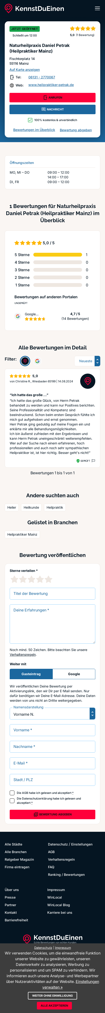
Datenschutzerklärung (37, 798)
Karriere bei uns (59, 912)
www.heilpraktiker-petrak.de (51, 85)
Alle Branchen (15, 852)
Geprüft (85, 460)
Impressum (56, 890)
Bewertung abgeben (76, 130)
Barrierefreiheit (16, 920)
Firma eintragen (17, 867)
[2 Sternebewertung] (23, 579)
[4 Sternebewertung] (40, 579)
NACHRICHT (52, 109)
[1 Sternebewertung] (14, 579)
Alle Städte (13, 844)
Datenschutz (58, 844)
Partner (10, 905)
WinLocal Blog (58, 905)
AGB (25, 793)
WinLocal (54, 897)
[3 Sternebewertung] (31, 579)
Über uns (12, 890)
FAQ (51, 867)
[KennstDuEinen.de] (34, 8)
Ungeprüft (20, 303)
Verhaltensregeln (23, 654)
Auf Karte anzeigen (24, 70)
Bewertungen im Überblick (34, 130)
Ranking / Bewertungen (66, 875)
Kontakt (11, 912)
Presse (10, 897)
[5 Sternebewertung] (48, 579)
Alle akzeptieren (54, 1005)
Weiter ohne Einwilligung (52, 995)
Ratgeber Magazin (19, 859)
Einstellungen (81, 844)
